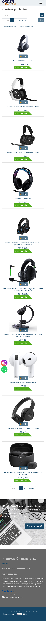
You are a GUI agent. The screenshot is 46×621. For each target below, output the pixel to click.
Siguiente (22, 20)
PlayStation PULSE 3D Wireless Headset (23, 61)
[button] (41, 20)
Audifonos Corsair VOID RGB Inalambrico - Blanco (23, 107)
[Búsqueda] (42, 15)
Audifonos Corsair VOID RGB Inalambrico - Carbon (23, 153)
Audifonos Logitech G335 (23, 199)
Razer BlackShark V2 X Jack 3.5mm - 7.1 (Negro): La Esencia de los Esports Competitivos (23, 289)
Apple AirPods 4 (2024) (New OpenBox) (23, 382)
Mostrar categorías (26, 26)
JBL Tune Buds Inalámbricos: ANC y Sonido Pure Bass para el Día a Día (23, 473)
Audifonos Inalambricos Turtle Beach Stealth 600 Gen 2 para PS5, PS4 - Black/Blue (23, 244)
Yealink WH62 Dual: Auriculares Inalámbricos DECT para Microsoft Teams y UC (23, 335)
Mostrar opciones (9, 26)
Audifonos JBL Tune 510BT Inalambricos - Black (23, 428)
